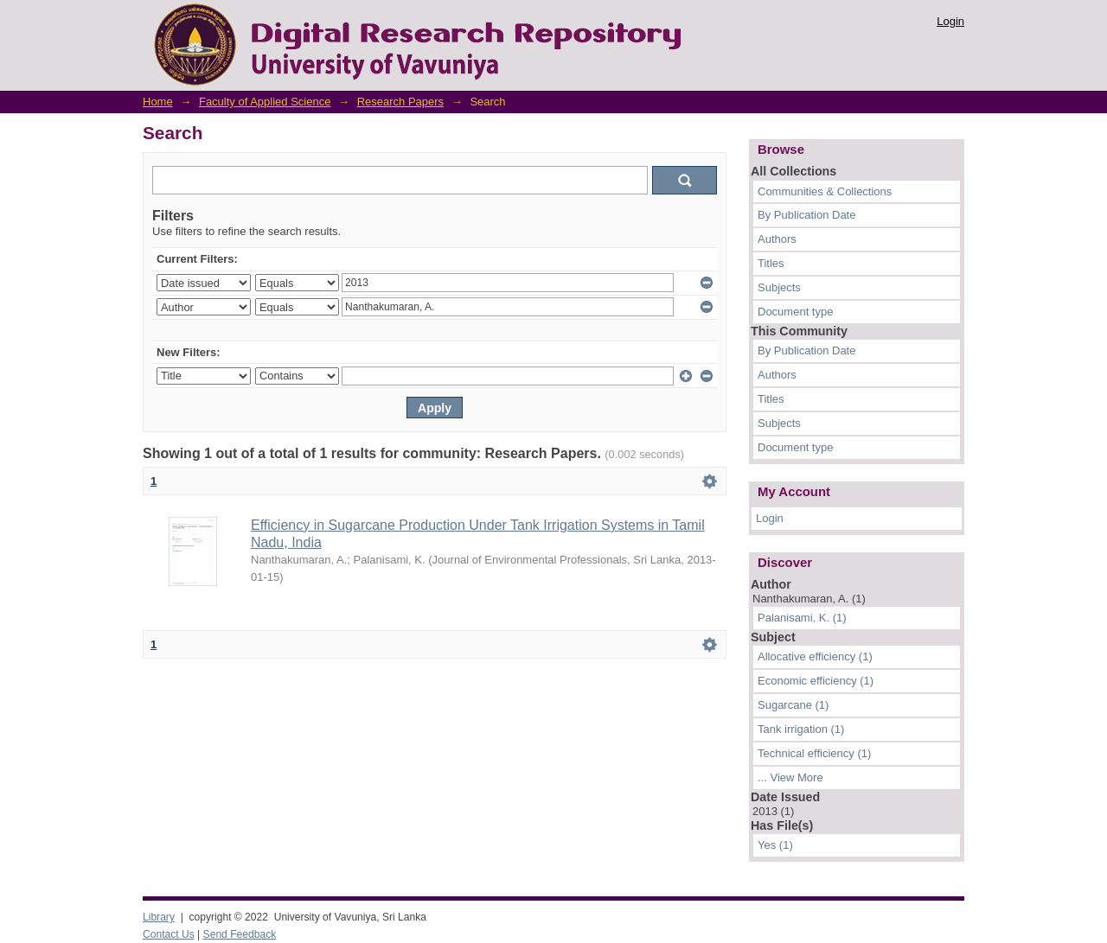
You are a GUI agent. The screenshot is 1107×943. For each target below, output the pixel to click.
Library (159, 917)
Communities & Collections (825, 191)
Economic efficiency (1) (815, 680)
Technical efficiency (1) (814, 753)
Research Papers (400, 101)
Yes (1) (775, 844)
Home (158, 101)
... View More (790, 777)
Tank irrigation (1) (801, 729)
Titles (771, 263)
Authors (777, 239)
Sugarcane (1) (793, 704)
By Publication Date (806, 214)
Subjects (779, 287)
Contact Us (169, 934)
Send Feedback (240, 934)
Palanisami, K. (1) (802, 617)
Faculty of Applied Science (264, 101)
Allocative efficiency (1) (815, 656)
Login (950, 21)
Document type (795, 311)
